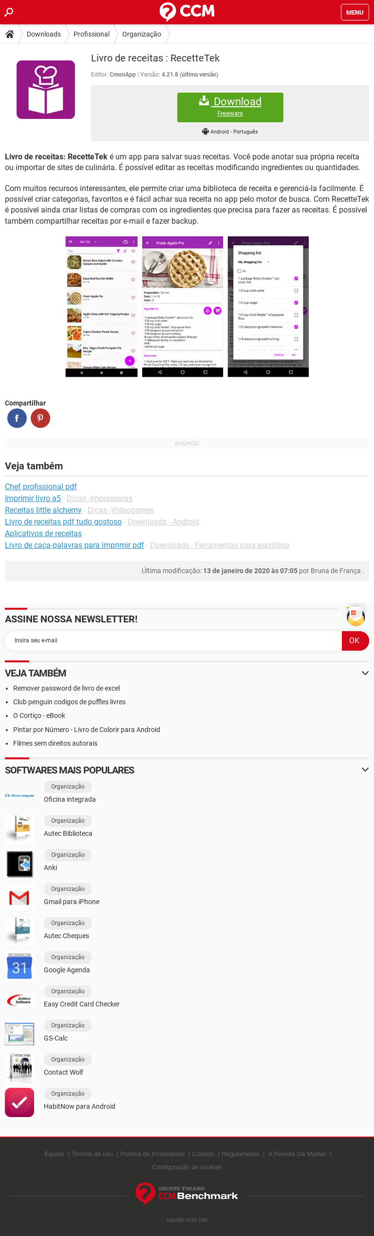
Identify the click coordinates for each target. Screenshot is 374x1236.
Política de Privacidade (152, 1154)
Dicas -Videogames (121, 510)
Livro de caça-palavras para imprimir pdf (74, 545)
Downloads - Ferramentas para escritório (219, 545)
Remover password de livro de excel (66, 688)
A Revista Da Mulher (297, 1154)
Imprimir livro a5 (33, 498)
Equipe (54, 1154)
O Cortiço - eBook (39, 715)
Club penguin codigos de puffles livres (69, 702)
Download (230, 106)
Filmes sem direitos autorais (55, 743)
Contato (203, 1154)
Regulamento (240, 1154)
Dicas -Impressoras (99, 498)
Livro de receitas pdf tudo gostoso (63, 521)
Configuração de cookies (187, 1167)
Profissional (92, 34)
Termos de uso (92, 1154)
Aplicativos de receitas (43, 533)
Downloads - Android (163, 521)
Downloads (44, 34)
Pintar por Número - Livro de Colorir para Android (86, 730)
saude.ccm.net (187, 1219)
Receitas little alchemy (43, 510)
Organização (141, 34)
